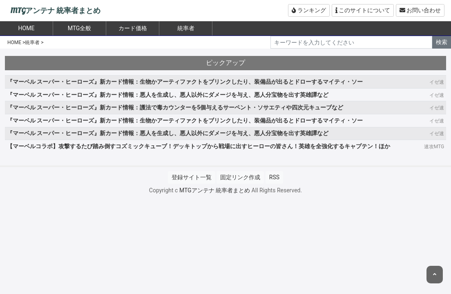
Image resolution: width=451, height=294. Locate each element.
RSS (274, 177)
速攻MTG (434, 146)
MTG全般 (80, 28)
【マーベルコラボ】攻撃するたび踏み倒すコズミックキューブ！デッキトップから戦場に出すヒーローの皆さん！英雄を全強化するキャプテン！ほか (198, 146)
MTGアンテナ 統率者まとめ (55, 11)
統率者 (185, 28)
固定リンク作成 (240, 177)
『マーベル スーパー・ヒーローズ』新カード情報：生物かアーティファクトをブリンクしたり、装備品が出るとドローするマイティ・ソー (185, 81)
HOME (14, 42)
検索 (441, 42)
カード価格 (132, 28)
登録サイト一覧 (192, 177)
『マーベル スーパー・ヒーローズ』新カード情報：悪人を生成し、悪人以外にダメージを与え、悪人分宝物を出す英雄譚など (167, 94)
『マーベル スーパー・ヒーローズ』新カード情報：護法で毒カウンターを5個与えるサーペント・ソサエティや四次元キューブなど (175, 107)
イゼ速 (436, 82)
